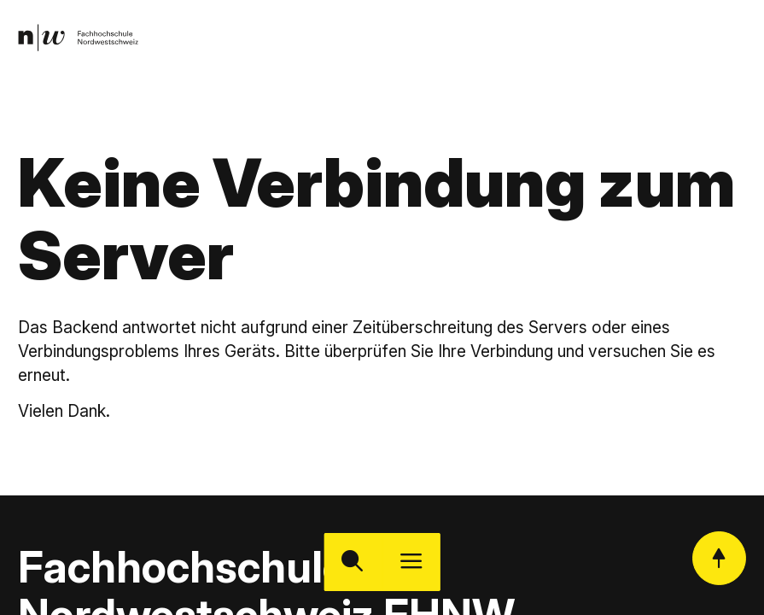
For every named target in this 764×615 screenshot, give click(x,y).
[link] (79, 38)
